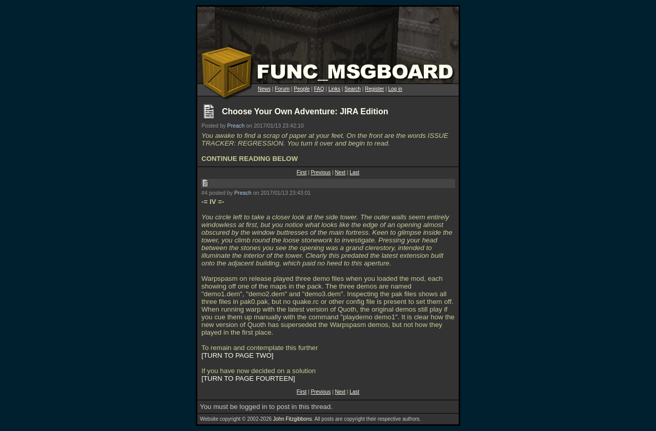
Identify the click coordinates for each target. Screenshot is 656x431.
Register (374, 89)
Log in (395, 89)
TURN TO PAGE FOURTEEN (248, 378)
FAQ (319, 89)
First (301, 172)
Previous (321, 172)
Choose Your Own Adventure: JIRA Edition (305, 111)
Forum (282, 89)
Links (334, 89)
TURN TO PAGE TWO (237, 355)
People (302, 89)
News (264, 89)
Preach (235, 125)
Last (354, 172)
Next (340, 172)
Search (352, 89)
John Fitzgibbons (292, 419)
